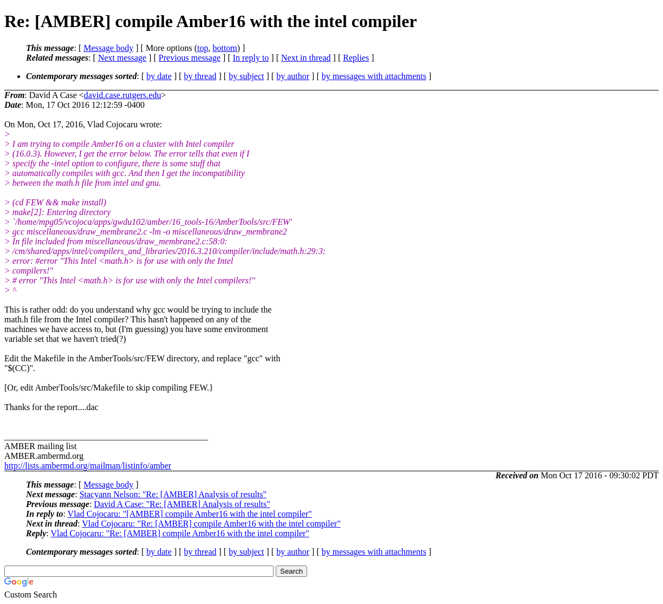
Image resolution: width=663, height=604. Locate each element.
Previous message (189, 57)
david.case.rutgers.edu (122, 95)
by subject (246, 76)
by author (292, 76)
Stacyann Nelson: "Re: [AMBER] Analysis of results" (173, 494)
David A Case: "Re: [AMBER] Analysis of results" (182, 504)
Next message (122, 57)
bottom (224, 48)
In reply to (251, 57)
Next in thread (306, 57)
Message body (108, 48)
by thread (200, 76)
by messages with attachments (374, 76)
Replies (356, 57)
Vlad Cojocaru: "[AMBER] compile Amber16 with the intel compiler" (190, 513)
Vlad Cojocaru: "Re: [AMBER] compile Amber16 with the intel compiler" (211, 523)
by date (159, 76)
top (202, 48)
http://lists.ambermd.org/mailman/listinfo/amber (87, 465)
